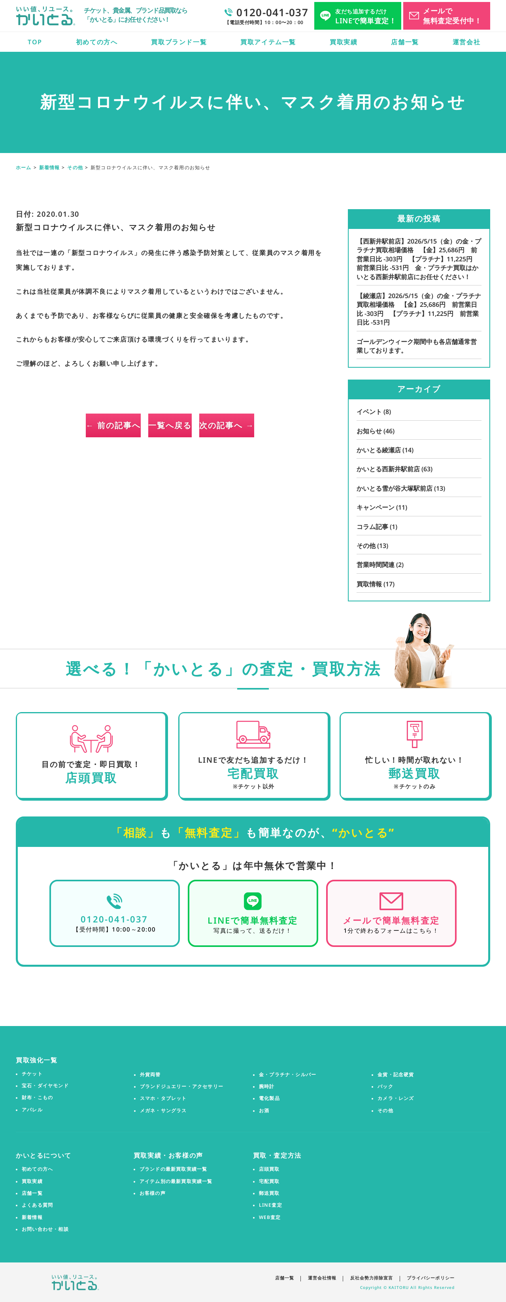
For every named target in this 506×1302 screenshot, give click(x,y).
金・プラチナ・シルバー (287, 1074)
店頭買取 (269, 1169)
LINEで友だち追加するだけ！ (253, 759)
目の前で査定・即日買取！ (91, 764)
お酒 (264, 1110)
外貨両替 (150, 1074)
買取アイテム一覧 (268, 42)
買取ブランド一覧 (179, 42)
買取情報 (376, 584)
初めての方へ (97, 42)
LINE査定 (270, 1205)
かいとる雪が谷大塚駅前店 (401, 488)
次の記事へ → (269, 425)
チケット (32, 1073)
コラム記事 (377, 526)
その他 (75, 167)
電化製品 (269, 1098)
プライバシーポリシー (431, 1277)
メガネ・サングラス (163, 1110)
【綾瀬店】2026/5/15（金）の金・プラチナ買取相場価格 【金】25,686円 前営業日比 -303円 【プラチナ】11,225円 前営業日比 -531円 (419, 309)
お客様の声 (153, 1193)
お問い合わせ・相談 (45, 1229)
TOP (35, 42)
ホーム (24, 167)
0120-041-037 (114, 918)
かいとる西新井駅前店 (394, 469)
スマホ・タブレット (163, 1098)
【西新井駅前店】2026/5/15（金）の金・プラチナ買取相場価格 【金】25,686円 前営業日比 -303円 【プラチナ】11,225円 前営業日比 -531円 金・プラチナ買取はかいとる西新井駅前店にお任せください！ (419, 259)
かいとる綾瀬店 (385, 450)
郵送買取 (269, 1193)
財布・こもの (37, 1097)
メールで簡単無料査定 (391, 920)
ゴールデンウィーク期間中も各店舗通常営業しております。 (417, 346)
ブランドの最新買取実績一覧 (174, 1169)
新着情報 (49, 167)
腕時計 (267, 1086)
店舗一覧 (405, 42)
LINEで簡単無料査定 (253, 920)
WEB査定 (270, 1217)
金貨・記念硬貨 (396, 1074)
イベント (374, 411)
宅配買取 (269, 1181)
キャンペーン (382, 507)
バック (385, 1086)
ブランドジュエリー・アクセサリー (181, 1086)
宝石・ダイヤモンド (45, 1086)
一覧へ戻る (170, 425)
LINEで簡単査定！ (365, 16)
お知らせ (376, 431)
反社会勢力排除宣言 (371, 1277)
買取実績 (343, 42)
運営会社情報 (321, 1277)
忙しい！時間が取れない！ (414, 759)
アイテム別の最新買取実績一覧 (176, 1181)
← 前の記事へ (71, 425)
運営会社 (466, 42)
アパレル (32, 1109)
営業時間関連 (380, 564)
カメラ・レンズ (396, 1098)
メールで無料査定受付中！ (452, 15)
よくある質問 (37, 1205)
